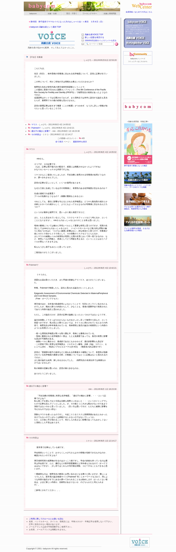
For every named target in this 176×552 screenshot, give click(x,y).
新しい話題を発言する (94, 37)
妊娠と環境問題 (110, 14)
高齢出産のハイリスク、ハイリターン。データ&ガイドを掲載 (137, 185)
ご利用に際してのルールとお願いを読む (46, 519)
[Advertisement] (137, 87)
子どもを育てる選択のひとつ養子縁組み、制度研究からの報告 (137, 207)
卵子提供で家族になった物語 (138, 165)
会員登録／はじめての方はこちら (139, 12)
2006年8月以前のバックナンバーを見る (100, 40)
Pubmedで (36, 128)
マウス (34, 124)
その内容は (36, 134)
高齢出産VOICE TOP (94, 34)
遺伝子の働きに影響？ (41, 131)
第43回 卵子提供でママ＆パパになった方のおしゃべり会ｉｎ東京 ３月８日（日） (67, 22)
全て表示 (59, 142)
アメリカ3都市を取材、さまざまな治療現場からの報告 (137, 228)
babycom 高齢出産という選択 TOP (46, 27)
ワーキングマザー (91, 14)
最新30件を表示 (80, 142)
